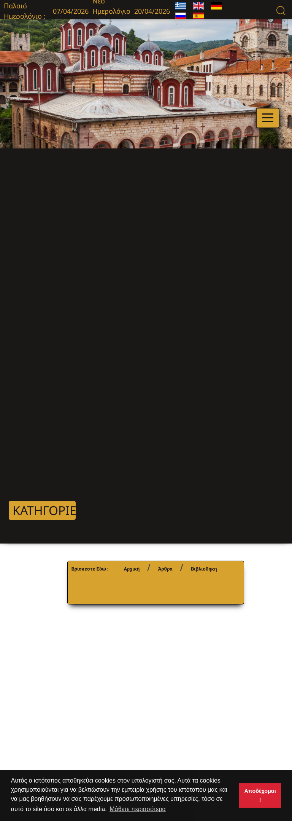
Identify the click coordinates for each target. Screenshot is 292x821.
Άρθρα (165, 569)
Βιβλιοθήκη (204, 569)
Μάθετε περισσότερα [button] (138, 809)
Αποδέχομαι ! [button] (260, 795)
